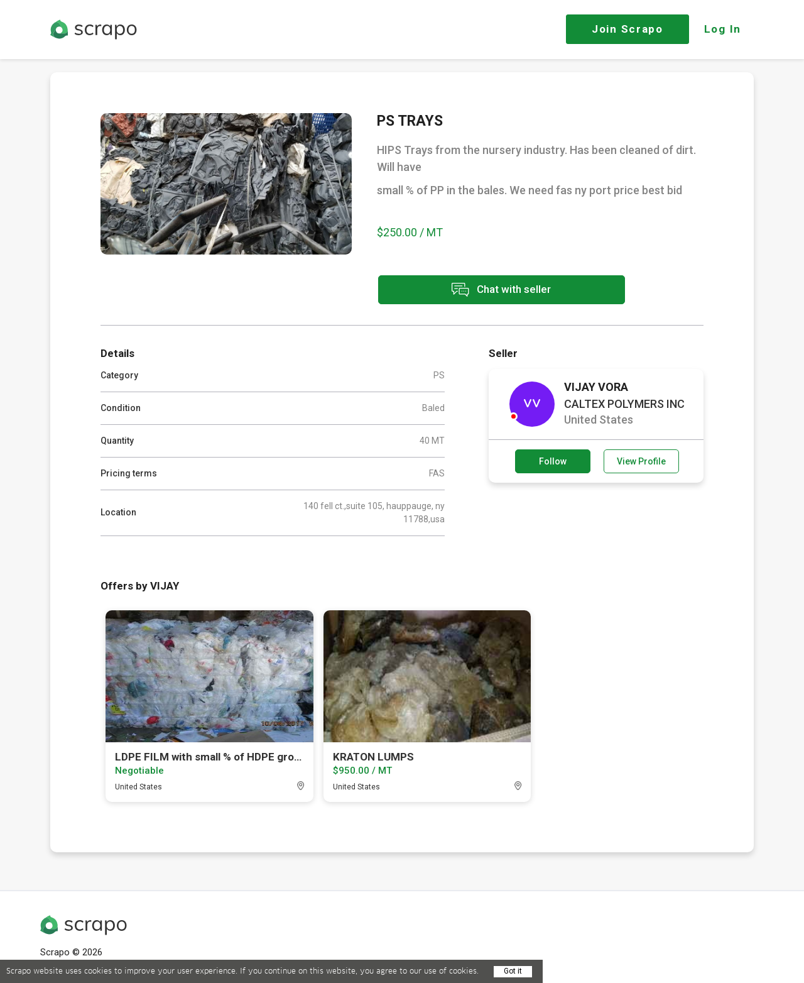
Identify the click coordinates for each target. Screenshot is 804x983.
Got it (513, 971)
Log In (722, 29)
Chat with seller (488, 290)
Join (627, 29)
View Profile (641, 461)
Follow (553, 461)
